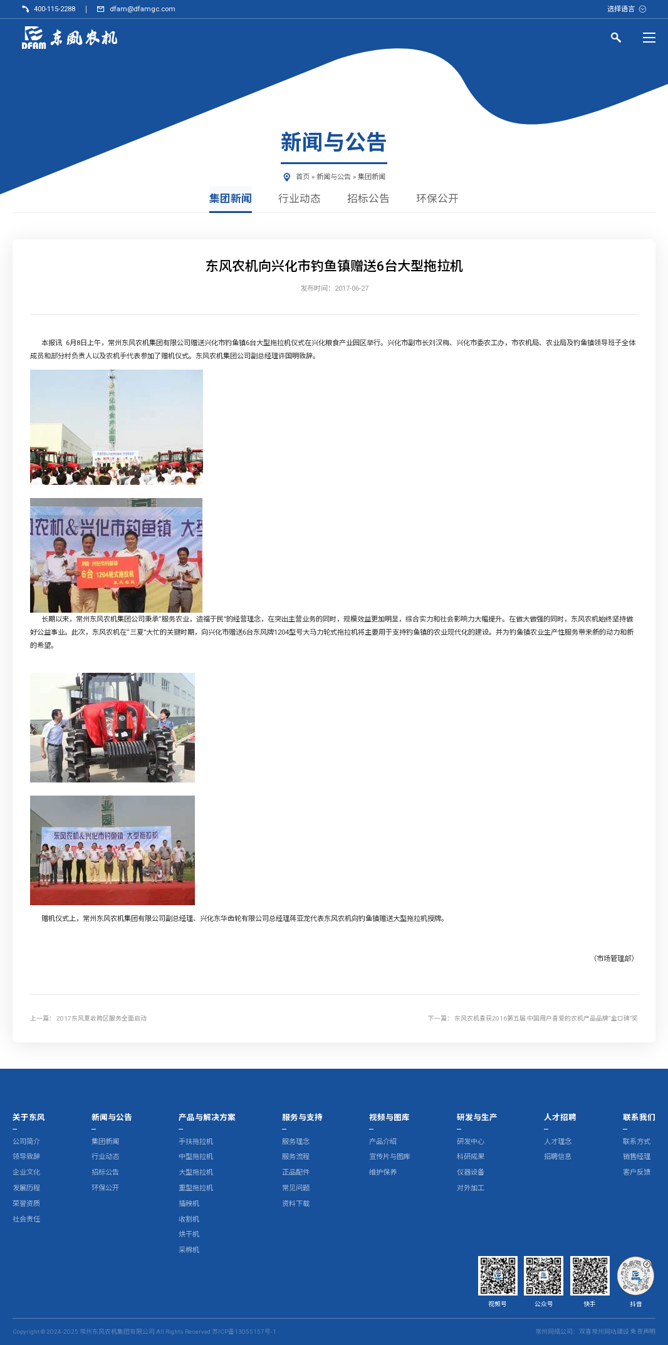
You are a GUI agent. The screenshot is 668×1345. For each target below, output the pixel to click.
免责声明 (642, 1331)
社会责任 (26, 1219)
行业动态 (299, 198)
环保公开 (437, 198)
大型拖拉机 (196, 1172)
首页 (303, 177)
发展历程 (26, 1188)
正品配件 (296, 1172)
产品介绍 (383, 1142)
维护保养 (383, 1172)
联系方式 (636, 1142)
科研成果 (470, 1157)
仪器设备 (470, 1172)
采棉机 (189, 1250)
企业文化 (26, 1172)
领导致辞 (26, 1157)
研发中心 (470, 1142)
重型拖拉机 (196, 1188)
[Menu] (649, 37)
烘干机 (189, 1235)
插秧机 (189, 1204)
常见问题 (296, 1188)
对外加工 (470, 1188)
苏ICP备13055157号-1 (244, 1331)
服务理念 (296, 1142)
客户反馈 (636, 1172)
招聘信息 (557, 1157)
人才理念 (557, 1142)
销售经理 (636, 1157)
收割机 (189, 1219)
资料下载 (296, 1204)
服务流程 (296, 1157)
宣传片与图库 (389, 1157)
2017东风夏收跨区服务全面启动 (101, 1018)
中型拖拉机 (196, 1157)
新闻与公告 (333, 177)
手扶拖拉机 (196, 1142)
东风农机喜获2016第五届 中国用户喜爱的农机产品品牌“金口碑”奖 (546, 1018)
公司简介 (26, 1142)
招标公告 (368, 198)
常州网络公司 (554, 1331)
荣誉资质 (26, 1204)
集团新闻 (371, 177)
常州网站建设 (610, 1331)
